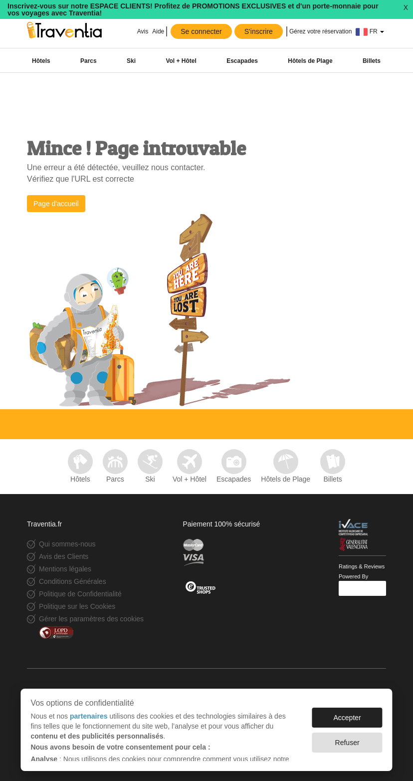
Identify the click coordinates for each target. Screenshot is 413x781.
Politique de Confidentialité (80, 594)
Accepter (347, 718)
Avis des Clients (63, 556)
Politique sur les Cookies (77, 606)
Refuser (347, 743)
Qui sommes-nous (67, 544)
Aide (158, 31)
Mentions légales (65, 569)
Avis (142, 31)
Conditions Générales (72, 581)
